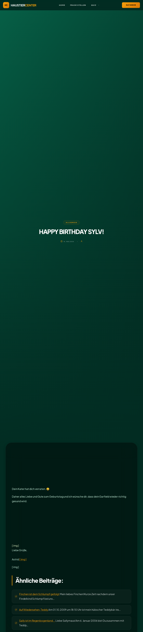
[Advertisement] (71, 468)
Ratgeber (131, 5)
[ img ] (22, 559)
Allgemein (71, 222)
